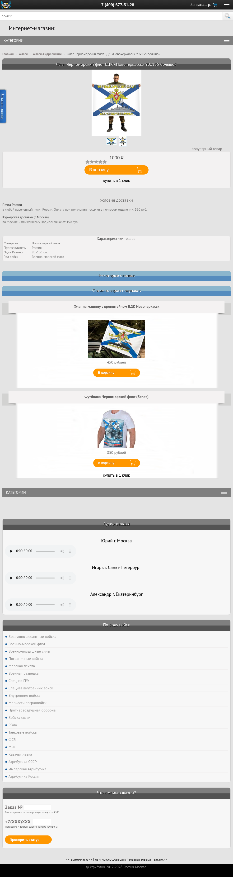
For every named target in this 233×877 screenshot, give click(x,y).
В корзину (106, 373)
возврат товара (139, 859)
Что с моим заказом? (116, 792)
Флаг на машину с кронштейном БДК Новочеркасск (116, 306)
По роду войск (116, 624)
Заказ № (28, 807)
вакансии (160, 859)
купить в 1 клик (116, 181)
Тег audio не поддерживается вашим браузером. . (40, 551)
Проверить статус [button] (24, 840)
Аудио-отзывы (116, 523)
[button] (228, 15)
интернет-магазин (79, 859)
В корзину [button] (99, 169)
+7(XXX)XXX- (28, 822)
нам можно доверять (110, 859)
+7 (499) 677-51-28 (116, 4)
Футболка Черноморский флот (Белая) (116, 396)
